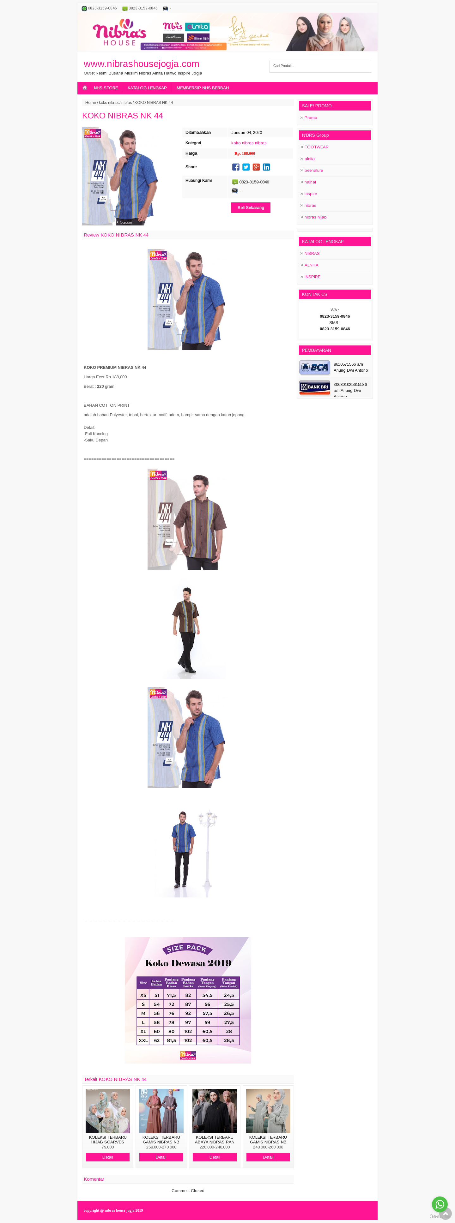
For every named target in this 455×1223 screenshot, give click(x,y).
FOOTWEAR (317, 147)
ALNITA (311, 265)
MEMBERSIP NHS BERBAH (203, 88)
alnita (310, 158)
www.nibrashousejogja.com (141, 63)
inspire (311, 193)
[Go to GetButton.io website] (440, 1216)
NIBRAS (312, 253)
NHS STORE (106, 88)
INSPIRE (312, 276)
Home (90, 102)
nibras (126, 102)
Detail (107, 1157)
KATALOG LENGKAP (147, 88)
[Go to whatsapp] (440, 1204)
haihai (310, 182)
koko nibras (108, 102)
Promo (311, 117)
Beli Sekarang (251, 207)
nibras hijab (316, 217)
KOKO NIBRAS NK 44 (122, 115)
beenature (314, 170)
